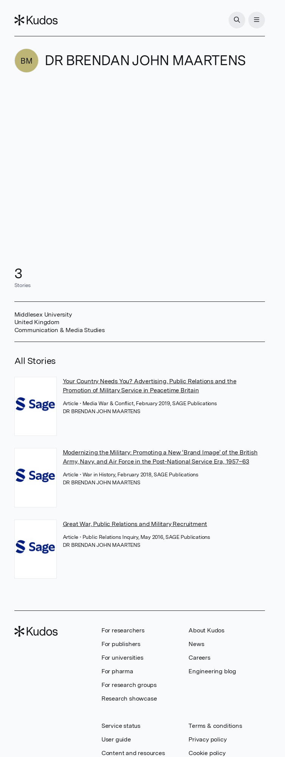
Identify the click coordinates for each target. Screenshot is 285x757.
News (196, 644)
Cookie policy (206, 753)
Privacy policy (207, 739)
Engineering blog (212, 671)
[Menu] (256, 20)
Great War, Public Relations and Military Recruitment (135, 524)
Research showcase (129, 698)
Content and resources (133, 753)
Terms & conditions (215, 725)
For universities (122, 657)
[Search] (237, 20)
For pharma (117, 671)
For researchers (123, 630)
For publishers (120, 644)
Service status (120, 725)
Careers (199, 657)
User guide (116, 739)
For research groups (129, 684)
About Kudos (206, 630)
